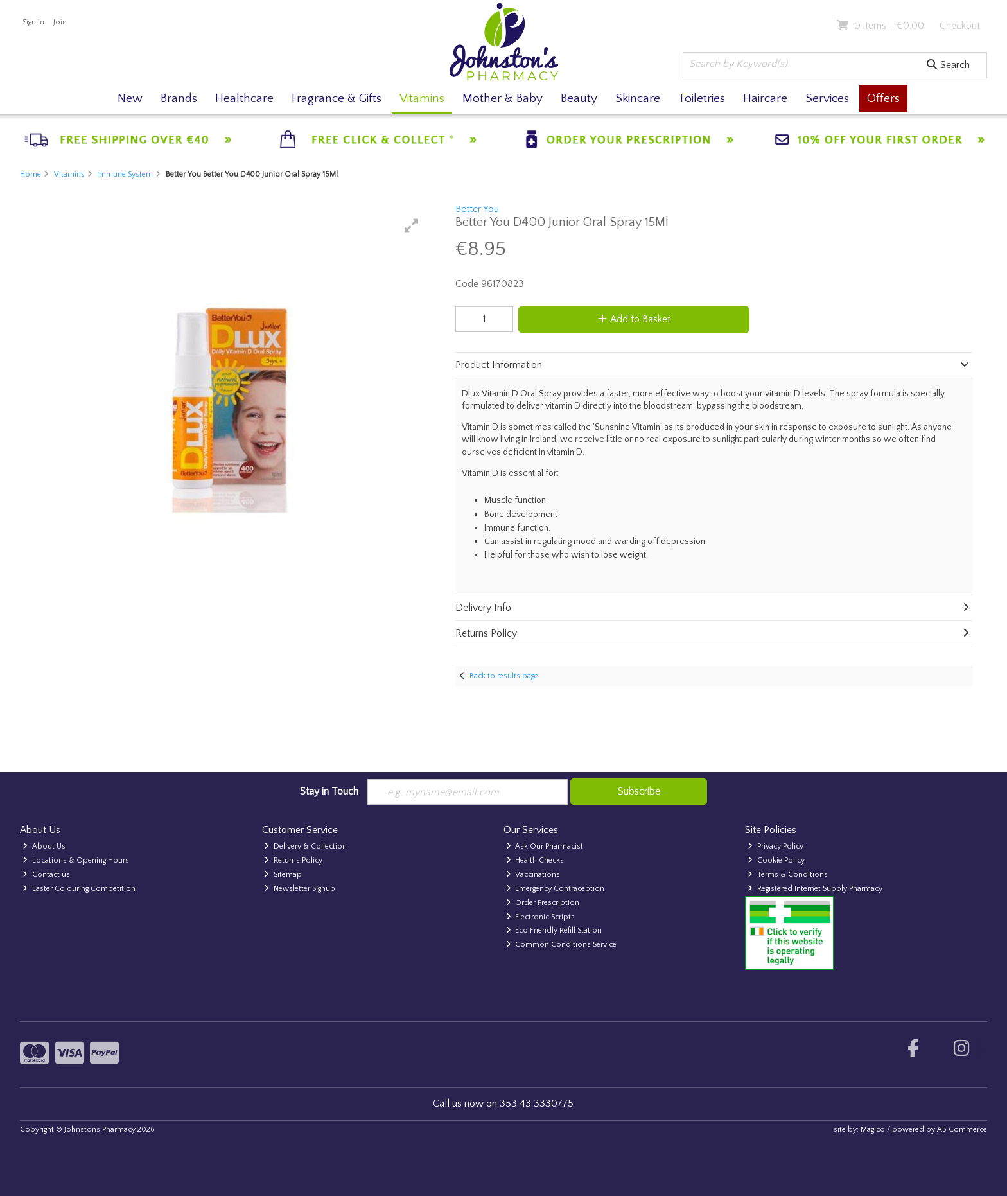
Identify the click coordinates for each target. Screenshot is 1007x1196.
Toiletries (701, 98)
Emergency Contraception (555, 888)
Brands (179, 98)
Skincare (637, 98)
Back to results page (503, 676)
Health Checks (535, 860)
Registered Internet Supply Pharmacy (815, 888)
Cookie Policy (776, 860)
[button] (411, 225)
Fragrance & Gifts (336, 98)
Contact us (46, 874)
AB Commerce (962, 1129)
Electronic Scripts (540, 917)
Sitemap (283, 874)
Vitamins (421, 98)
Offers (883, 98)
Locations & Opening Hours (75, 860)
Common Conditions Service (561, 944)
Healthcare (244, 98)
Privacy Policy (775, 846)
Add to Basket (634, 319)
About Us (44, 846)
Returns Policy (293, 860)
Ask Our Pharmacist (545, 846)
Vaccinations (533, 874)
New (130, 98)
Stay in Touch (329, 791)
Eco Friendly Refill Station (554, 930)
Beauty (579, 98)
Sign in (33, 22)
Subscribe (639, 791)
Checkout (960, 25)
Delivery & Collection (305, 846)
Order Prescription (543, 903)
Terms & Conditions (788, 874)
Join (60, 22)
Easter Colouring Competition (79, 888)
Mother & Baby (502, 98)
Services (827, 98)
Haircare (765, 98)
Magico (873, 1129)
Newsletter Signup (299, 888)
